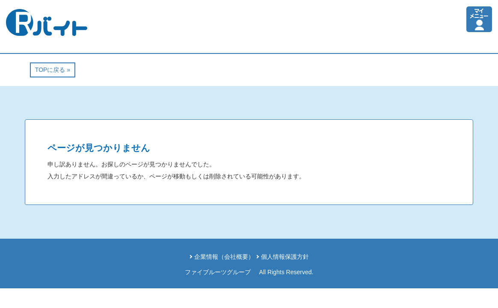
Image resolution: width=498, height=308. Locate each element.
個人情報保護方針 (285, 256)
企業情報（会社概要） (224, 256)
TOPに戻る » (52, 69)
